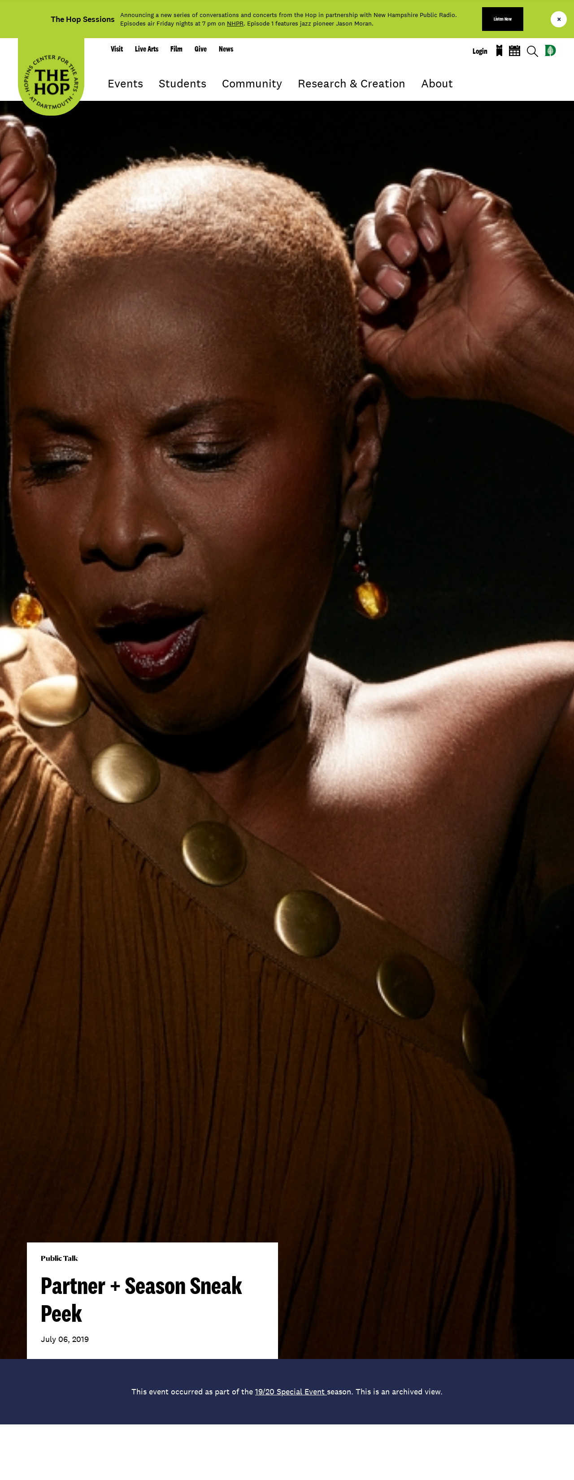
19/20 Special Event (291, 1391)
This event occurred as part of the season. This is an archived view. (287, 1391)
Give (201, 49)
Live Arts (146, 49)
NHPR (235, 23)
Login (480, 51)
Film (176, 49)
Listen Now (503, 19)
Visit (117, 49)
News (226, 49)
